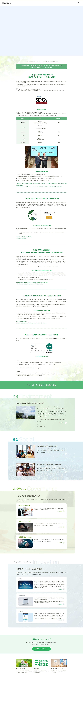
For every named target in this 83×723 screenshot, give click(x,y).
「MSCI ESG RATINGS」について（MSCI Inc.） (25, 346)
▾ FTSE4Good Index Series (36, 45)
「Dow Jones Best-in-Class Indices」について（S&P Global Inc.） (29, 262)
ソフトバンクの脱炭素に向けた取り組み (24, 214)
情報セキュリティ (32, 716)
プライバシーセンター (39, 716)
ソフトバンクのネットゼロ (21, 216)
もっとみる (62, 400)
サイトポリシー (46, 716)
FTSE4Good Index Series (21, 299)
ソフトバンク (6, 2)
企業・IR (79, 3)
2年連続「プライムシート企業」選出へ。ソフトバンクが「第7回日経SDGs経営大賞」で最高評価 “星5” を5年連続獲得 (39, 164)
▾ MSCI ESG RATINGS (48, 45)
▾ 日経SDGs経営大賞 (25, 43)
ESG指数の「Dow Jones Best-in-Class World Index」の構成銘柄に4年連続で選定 (32, 260)
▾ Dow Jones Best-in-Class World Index (54, 43)
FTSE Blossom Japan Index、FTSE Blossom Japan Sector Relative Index (31, 301)
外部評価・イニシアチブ (40, 627)
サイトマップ (51, 716)
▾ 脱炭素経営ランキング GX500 (37, 43)
